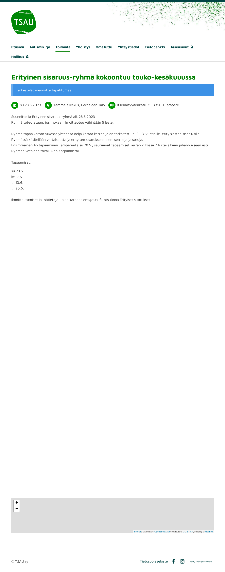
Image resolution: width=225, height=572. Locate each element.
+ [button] (16, 503)
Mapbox (209, 531)
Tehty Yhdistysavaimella (201, 561)
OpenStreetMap (162, 531)
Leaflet (137, 531)
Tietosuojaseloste (154, 561)
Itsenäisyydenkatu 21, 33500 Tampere (148, 105)
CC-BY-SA (188, 531)
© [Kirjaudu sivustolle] (13, 561)
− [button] (16, 509)
